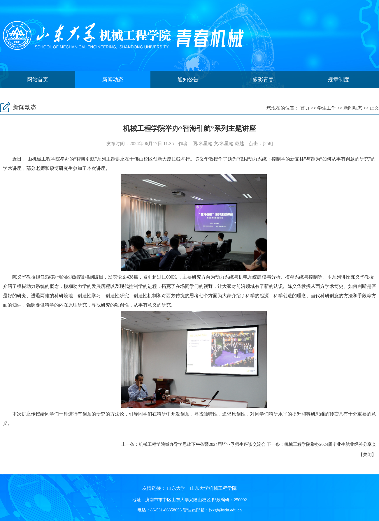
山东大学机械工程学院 (213, 488)
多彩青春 (263, 79)
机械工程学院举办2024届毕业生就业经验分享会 (330, 444)
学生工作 (326, 107)
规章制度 (338, 79)
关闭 (367, 454)
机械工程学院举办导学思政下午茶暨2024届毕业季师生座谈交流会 (202, 444)
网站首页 (37, 79)
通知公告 (188, 79)
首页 (305, 107)
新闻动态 (112, 79)
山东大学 (176, 488)
